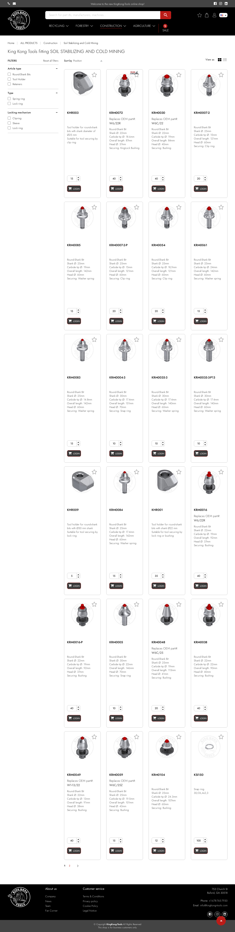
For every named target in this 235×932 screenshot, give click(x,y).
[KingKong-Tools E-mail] (15, 3)
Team (48, 906)
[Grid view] (219, 59)
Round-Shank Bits (22, 74)
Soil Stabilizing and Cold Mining (81, 43)
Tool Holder (19, 79)
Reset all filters (50, 61)
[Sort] (86, 61)
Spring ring (19, 99)
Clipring (17, 118)
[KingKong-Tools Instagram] (220, 4)
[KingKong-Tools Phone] (10, 3)
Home (11, 43)
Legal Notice (90, 910)
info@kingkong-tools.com (213, 905)
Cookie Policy (90, 906)
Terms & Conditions (93, 896)
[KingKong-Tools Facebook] (214, 4)
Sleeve (16, 123)
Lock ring (18, 104)
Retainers (17, 84)
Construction (50, 43)
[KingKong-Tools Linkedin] (225, 4)
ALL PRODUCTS (28, 43)
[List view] (224, 59)
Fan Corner (51, 910)
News (48, 901)
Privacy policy (90, 901)
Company (50, 896)
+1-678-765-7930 (218, 901)
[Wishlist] (201, 15)
